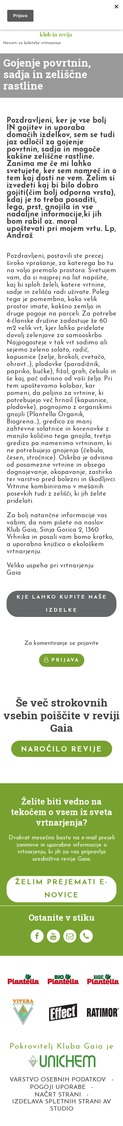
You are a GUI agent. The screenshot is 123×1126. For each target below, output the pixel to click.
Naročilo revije (61, 749)
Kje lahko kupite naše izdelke (61, 604)
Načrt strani (57, 1095)
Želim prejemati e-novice (61, 889)
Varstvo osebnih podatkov (58, 1080)
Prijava (61, 660)
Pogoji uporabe (58, 1087)
